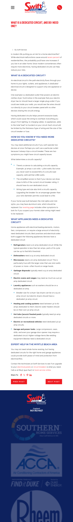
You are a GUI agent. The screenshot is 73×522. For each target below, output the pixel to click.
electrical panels (24, 367)
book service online (43, 370)
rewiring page (28, 207)
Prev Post (19, 382)
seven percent (54, 57)
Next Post (54, 382)
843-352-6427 (36, 410)
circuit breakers (39, 367)
